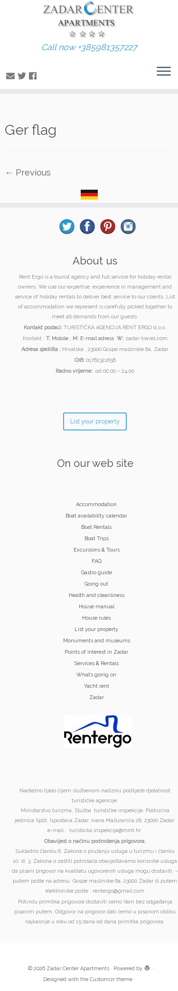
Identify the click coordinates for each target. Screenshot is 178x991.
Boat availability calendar (96, 516)
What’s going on (96, 675)
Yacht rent (96, 686)
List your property (96, 629)
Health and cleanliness (96, 595)
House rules (96, 618)
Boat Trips (96, 538)
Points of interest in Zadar (96, 652)
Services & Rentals (96, 663)
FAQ (97, 561)
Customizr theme (111, 979)
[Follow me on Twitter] (23, 76)
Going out (96, 584)
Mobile (60, 338)
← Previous (28, 172)
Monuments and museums (96, 641)
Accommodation (96, 504)
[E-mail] (12, 76)
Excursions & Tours (97, 550)
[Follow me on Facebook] (34, 76)
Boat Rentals (96, 527)
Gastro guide (96, 573)
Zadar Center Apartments (78, 968)
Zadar (96, 697)
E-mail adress (97, 338)
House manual (96, 607)
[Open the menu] (164, 72)
